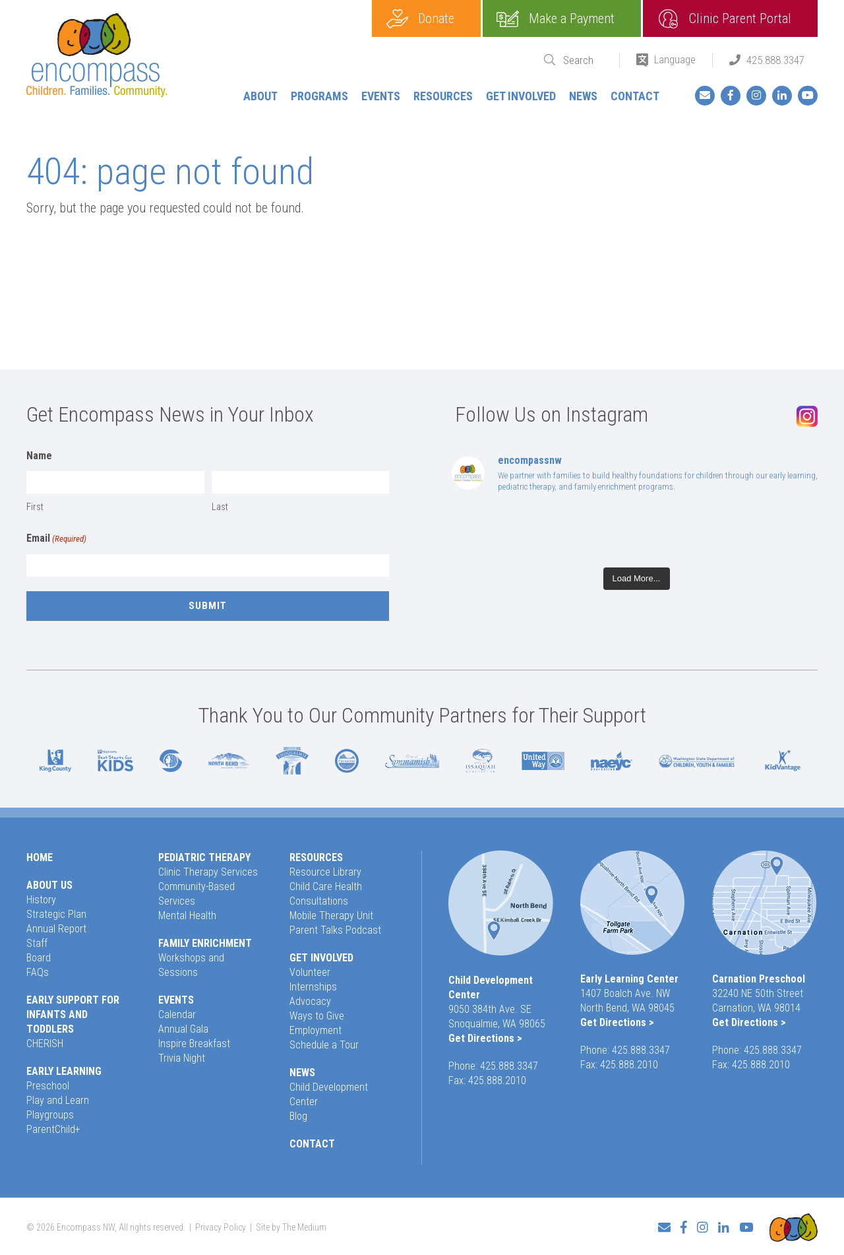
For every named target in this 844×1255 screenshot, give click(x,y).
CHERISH (44, 1043)
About (260, 96)
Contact (635, 96)
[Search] (583, 60)
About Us (49, 885)
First (35, 507)
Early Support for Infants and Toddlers (72, 1014)
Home (39, 857)
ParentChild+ (53, 1129)
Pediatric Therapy (204, 857)
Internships (313, 987)
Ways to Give (316, 1016)
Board (38, 957)
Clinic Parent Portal (740, 18)
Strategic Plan (56, 914)
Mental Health (187, 915)
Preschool (47, 1085)
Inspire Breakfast (194, 1043)
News (583, 96)
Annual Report (56, 928)
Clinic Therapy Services (208, 872)
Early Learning (64, 1071)
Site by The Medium (291, 1226)
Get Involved (521, 96)
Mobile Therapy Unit (331, 915)
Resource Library (325, 872)
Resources (443, 96)
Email (56, 539)
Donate (436, 18)
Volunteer (309, 972)
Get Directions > (485, 1038)
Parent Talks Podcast (335, 930)
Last (220, 507)
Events (380, 96)
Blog (298, 1116)
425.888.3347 (775, 60)
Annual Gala (183, 1029)
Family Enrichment (205, 943)
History (41, 899)
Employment (315, 1030)
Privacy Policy (220, 1226)
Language (675, 59)
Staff (36, 943)
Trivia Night (181, 1058)
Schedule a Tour (324, 1045)
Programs (319, 96)
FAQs (37, 972)
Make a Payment (572, 18)
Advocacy (310, 1001)
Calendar (177, 1014)
